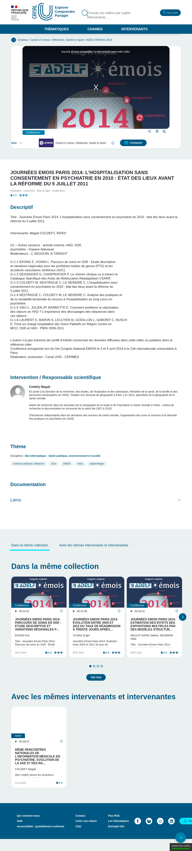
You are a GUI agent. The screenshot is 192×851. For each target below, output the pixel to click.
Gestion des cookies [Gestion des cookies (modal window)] (181, 847)
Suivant (182, 620)
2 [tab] (94, 672)
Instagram (160, 833)
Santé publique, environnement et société (74, 455)
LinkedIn (171, 833)
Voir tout (96, 682)
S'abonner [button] (113, 143)
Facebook (137, 833)
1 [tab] (90, 672)
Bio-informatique (35, 455)
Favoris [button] (157, 130)
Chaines (95, 29)
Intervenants (135, 29)
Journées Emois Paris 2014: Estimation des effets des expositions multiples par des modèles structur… (153, 624)
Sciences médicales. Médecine (28, 463)
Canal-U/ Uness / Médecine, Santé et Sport (57, 39)
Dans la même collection (29, 545)
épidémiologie (97, 463)
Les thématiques (118, 832)
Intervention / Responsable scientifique (55, 377)
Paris (80, 463)
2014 (53, 463)
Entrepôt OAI (116, 838)
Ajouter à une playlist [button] (164, 131)
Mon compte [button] (168, 12)
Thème (18, 446)
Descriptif (21, 207)
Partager (150, 131)
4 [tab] (101, 672)
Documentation (28, 484)
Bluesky (149, 833)
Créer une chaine (86, 832)
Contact (80, 827)
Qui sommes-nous (28, 827)
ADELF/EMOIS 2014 (99, 39)
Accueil (13, 40)
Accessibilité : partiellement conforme (40, 838)
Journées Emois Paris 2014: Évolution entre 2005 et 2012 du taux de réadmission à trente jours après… (96, 624)
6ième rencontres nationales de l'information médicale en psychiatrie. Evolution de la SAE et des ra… (37, 761)
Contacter (136, 142)
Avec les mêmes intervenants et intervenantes (93, 545)
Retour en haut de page (178, 837)
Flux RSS (113, 827)
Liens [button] (15, 499)
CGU (78, 838)
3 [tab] (98, 672)
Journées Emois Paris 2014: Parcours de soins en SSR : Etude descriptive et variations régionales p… (38, 624)
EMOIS (66, 463)
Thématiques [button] (56, 29)
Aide (19, 832)
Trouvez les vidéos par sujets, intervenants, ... (111, 15)
